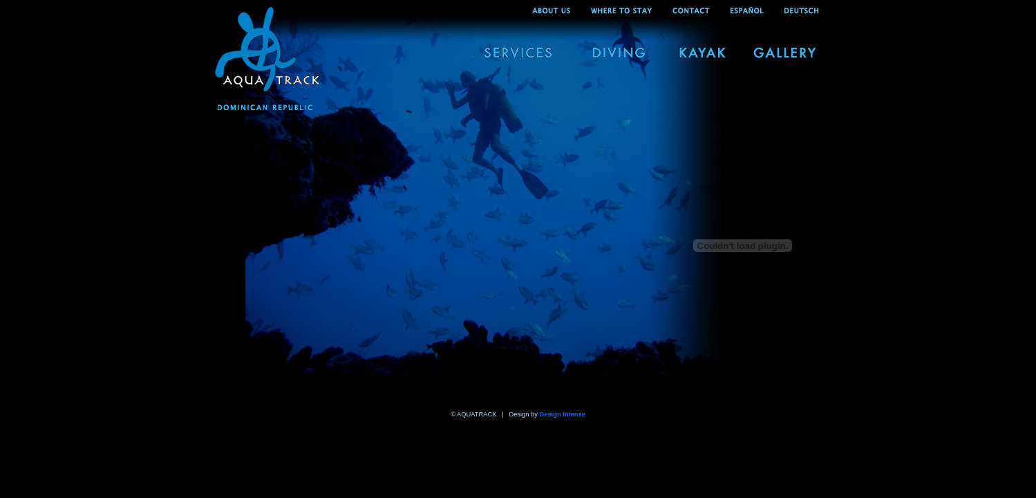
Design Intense (562, 414)
